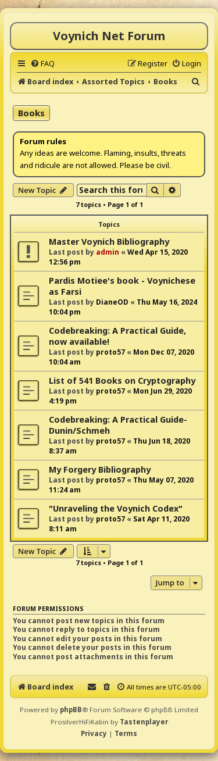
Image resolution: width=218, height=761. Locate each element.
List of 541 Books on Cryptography (122, 380)
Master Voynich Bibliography (109, 241)
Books (31, 113)
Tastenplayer (144, 721)
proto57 (110, 352)
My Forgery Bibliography (100, 469)
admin (107, 252)
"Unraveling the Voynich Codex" (116, 508)
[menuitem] (42, 63)
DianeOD (112, 302)
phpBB (71, 709)
